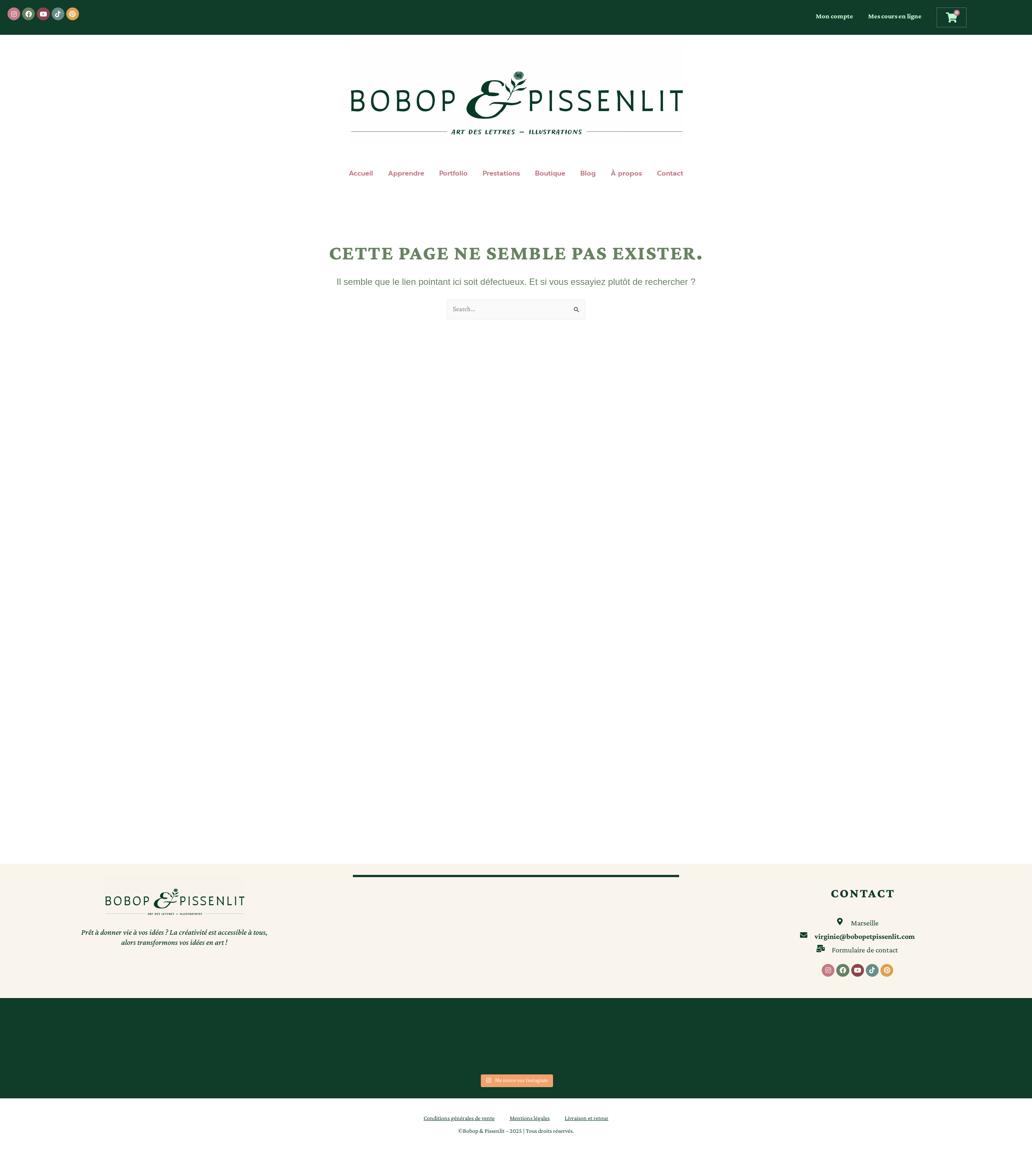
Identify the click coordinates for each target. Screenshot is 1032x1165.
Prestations (501, 173)
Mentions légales (530, 1118)
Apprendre (406, 173)
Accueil (361, 173)
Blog (588, 173)
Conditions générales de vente (459, 1118)
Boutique (550, 173)
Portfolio (453, 173)
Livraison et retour (586, 1118)
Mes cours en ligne (895, 16)
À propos (626, 173)
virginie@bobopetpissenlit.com (865, 936)
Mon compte (834, 16)
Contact (670, 173)
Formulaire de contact (865, 950)
